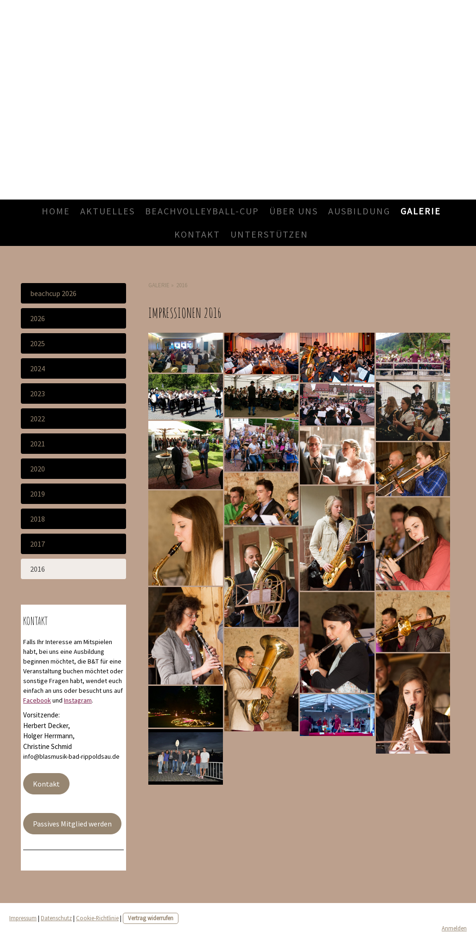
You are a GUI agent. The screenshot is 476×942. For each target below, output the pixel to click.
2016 (37, 569)
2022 (37, 418)
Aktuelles (107, 211)
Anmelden (454, 928)
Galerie (420, 211)
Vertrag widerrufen (150, 918)
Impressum (23, 918)
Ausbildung (359, 211)
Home (56, 211)
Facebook (37, 700)
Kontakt (197, 234)
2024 (37, 368)
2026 (37, 318)
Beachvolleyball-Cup (202, 211)
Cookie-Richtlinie (97, 918)
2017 (37, 543)
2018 (37, 518)
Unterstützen (269, 234)
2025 (37, 343)
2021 (37, 443)
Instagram (78, 700)
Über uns (293, 211)
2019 (37, 493)
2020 (37, 468)
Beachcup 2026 (53, 293)
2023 (37, 393)
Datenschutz (56, 918)
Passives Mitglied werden (72, 823)
